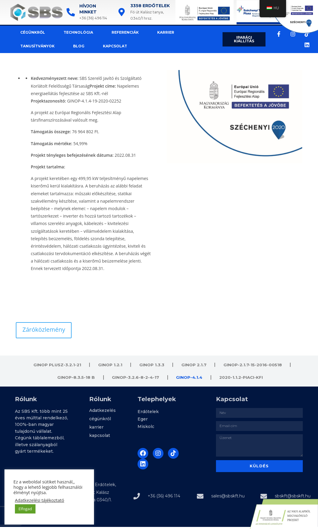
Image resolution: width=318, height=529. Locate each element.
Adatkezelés (102, 413)
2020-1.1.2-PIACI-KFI (242, 379)
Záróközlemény (43, 329)
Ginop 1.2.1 (109, 365)
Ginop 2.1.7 (194, 365)
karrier (160, 32)
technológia (73, 32)
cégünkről (27, 32)
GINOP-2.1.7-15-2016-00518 (253, 365)
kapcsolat (110, 46)
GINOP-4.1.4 (189, 379)
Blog (73, 46)
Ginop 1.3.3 (151, 365)
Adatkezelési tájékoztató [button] (39, 500)
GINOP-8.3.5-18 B (75, 379)
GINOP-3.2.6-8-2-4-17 (135, 379)
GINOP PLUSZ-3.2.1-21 (56, 365)
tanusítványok (32, 46)
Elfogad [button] (25, 508)
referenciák (120, 32)
